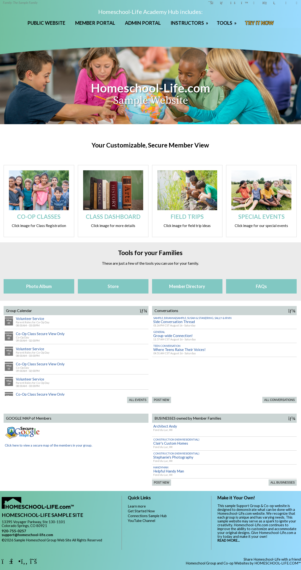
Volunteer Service (30, 318)
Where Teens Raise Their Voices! (179, 349)
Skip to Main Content (21, 544)
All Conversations (279, 400)
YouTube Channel (141, 521)
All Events (137, 400)
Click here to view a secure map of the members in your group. (48, 443)
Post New (161, 400)
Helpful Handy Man (168, 471)
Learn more (137, 506)
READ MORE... (228, 540)
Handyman (160, 467)
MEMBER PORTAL (95, 23)
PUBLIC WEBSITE (46, 23)
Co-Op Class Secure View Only (40, 333)
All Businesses (282, 482)
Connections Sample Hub (147, 516)
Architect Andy (165, 426)
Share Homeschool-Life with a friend (272, 559)
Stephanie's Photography (173, 457)
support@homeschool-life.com (27, 535)
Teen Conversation (166, 345)
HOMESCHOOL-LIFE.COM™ (277, 563)
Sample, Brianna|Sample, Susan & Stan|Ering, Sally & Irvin (192, 317)
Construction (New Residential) (176, 439)
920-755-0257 (14, 531)
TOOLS (227, 23)
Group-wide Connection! (173, 335)
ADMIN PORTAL (143, 23)
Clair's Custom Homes (170, 443)
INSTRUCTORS (190, 23)
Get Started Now (141, 511)
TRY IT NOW (259, 23)
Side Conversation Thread (174, 321)
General (159, 331)
